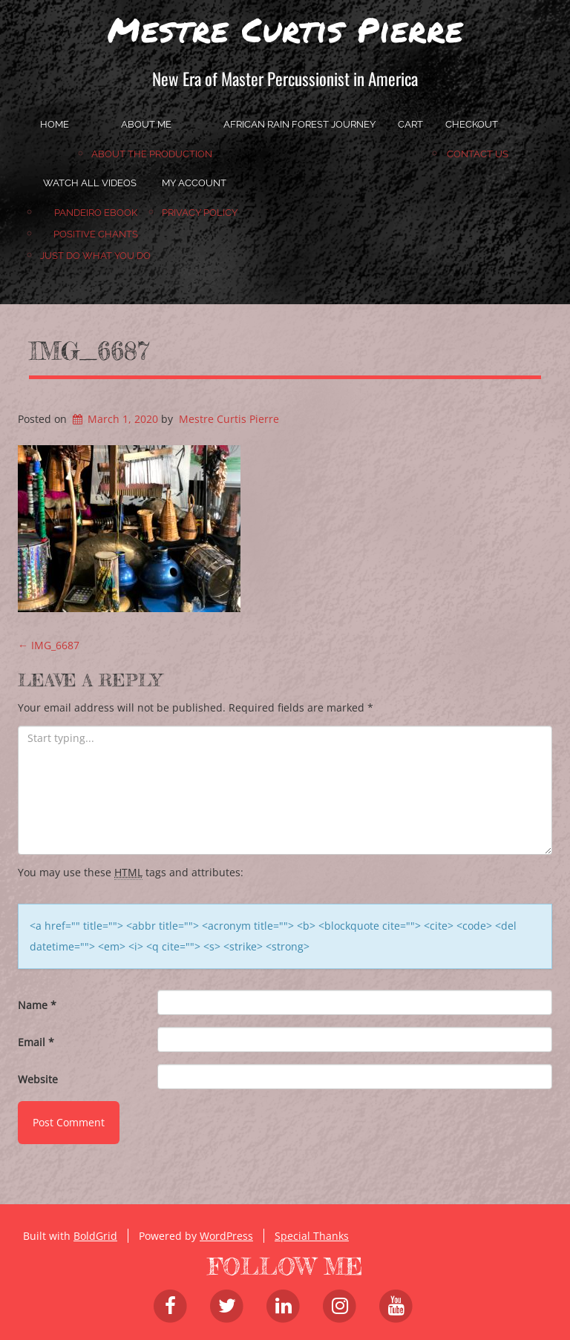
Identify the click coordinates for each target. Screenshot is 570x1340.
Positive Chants (95, 234)
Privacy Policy (200, 212)
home (54, 124)
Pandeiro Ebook (95, 212)
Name (37, 1005)
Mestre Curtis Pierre (285, 29)
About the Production (151, 154)
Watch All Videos (90, 182)
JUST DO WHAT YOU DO (95, 255)
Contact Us (477, 154)
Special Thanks (312, 1236)
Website (38, 1079)
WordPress (226, 1236)
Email (36, 1042)
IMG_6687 (89, 351)
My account (194, 182)
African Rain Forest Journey (299, 124)
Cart (410, 124)
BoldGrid (95, 1236)
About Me (146, 124)
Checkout (471, 124)
